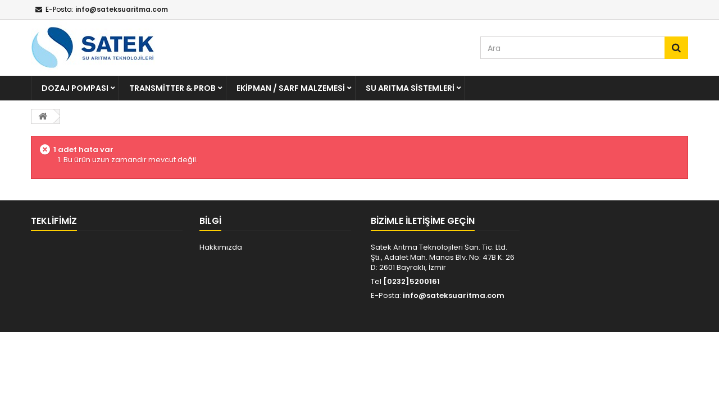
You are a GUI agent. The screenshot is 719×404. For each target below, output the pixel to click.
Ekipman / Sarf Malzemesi (290, 88)
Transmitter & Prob (172, 88)
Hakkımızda (220, 247)
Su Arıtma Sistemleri (410, 88)
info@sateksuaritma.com (453, 295)
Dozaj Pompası (75, 88)
